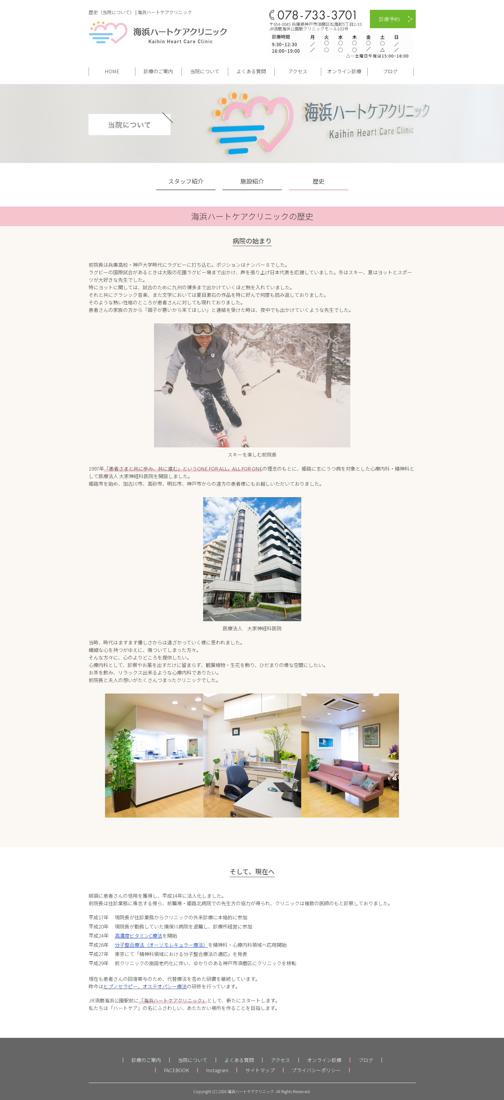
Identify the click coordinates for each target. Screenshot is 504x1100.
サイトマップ (260, 1070)
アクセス (297, 71)
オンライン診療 (344, 71)
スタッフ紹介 (185, 181)
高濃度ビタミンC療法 (138, 935)
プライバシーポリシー (316, 1070)
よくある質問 (251, 71)
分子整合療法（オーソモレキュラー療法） (161, 944)
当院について (204, 71)
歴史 (318, 181)
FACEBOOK (176, 1070)
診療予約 (389, 19)
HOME (112, 71)
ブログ (390, 71)
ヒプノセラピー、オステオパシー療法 (145, 986)
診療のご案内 (158, 71)
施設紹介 (252, 181)
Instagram (217, 1070)
